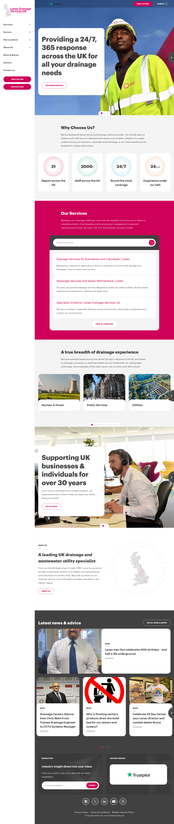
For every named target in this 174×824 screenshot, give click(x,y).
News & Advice (11, 55)
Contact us (8, 70)
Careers (7, 62)
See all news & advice (157, 623)
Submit (92, 785)
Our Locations (10, 39)
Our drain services (54, 85)
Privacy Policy (81, 812)
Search (160, 4)
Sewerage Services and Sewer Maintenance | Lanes (89, 280)
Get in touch (51, 506)
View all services (104, 324)
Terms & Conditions (100, 812)
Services (8, 24)
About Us (8, 47)
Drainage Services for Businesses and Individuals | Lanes (93, 259)
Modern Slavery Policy (123, 812)
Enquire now (17, 87)
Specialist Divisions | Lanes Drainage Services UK (88, 302)
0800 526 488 (143, 4)
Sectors (7, 32)
